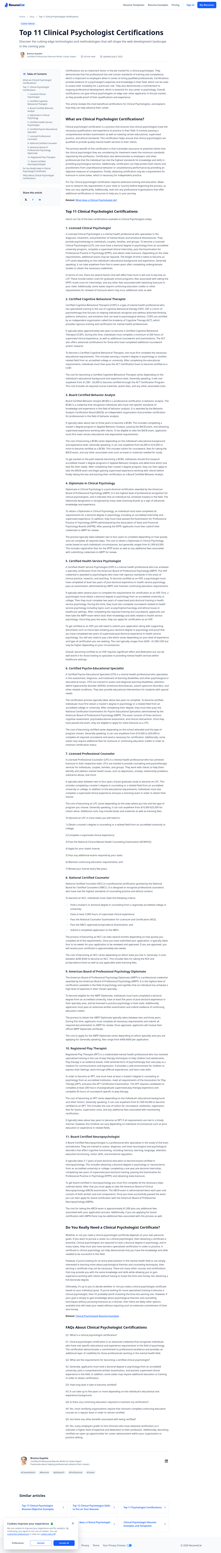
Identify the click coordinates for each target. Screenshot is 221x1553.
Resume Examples (158, 5)
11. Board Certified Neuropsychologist (37, 163)
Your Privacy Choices (117, 1545)
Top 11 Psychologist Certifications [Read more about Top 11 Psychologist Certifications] (145, 1507)
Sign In (190, 5)
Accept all (64, 1543)
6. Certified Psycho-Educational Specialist (42, 130)
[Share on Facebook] (33, 200)
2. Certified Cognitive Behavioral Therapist (38, 102)
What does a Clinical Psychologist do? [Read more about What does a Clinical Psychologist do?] (94, 1524)
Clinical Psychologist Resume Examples (97, 1316)
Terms (96, 1545)
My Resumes (207, 5)
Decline (41, 1543)
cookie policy (48, 1534)
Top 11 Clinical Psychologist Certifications (36, 88)
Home (22, 16)
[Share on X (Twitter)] (26, 200)
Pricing (175, 5)
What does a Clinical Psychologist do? (96, 200)
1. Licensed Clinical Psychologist (37, 95)
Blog (32, 16)
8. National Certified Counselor (42, 143)
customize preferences (18, 1534)
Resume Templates (133, 5)
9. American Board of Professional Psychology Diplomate (39, 150)
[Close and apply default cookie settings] (73, 1523)
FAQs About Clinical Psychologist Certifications (38, 177)
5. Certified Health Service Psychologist (40, 123)
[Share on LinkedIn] (40, 200)
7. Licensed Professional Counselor (39, 137)
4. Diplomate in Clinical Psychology (39, 116)
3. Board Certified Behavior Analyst (40, 109)
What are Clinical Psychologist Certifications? (37, 81)
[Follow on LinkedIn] (166, 1461)
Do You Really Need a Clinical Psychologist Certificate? (37, 170)
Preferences (18, 1543)
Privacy (85, 1545)
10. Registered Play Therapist (41, 157)
